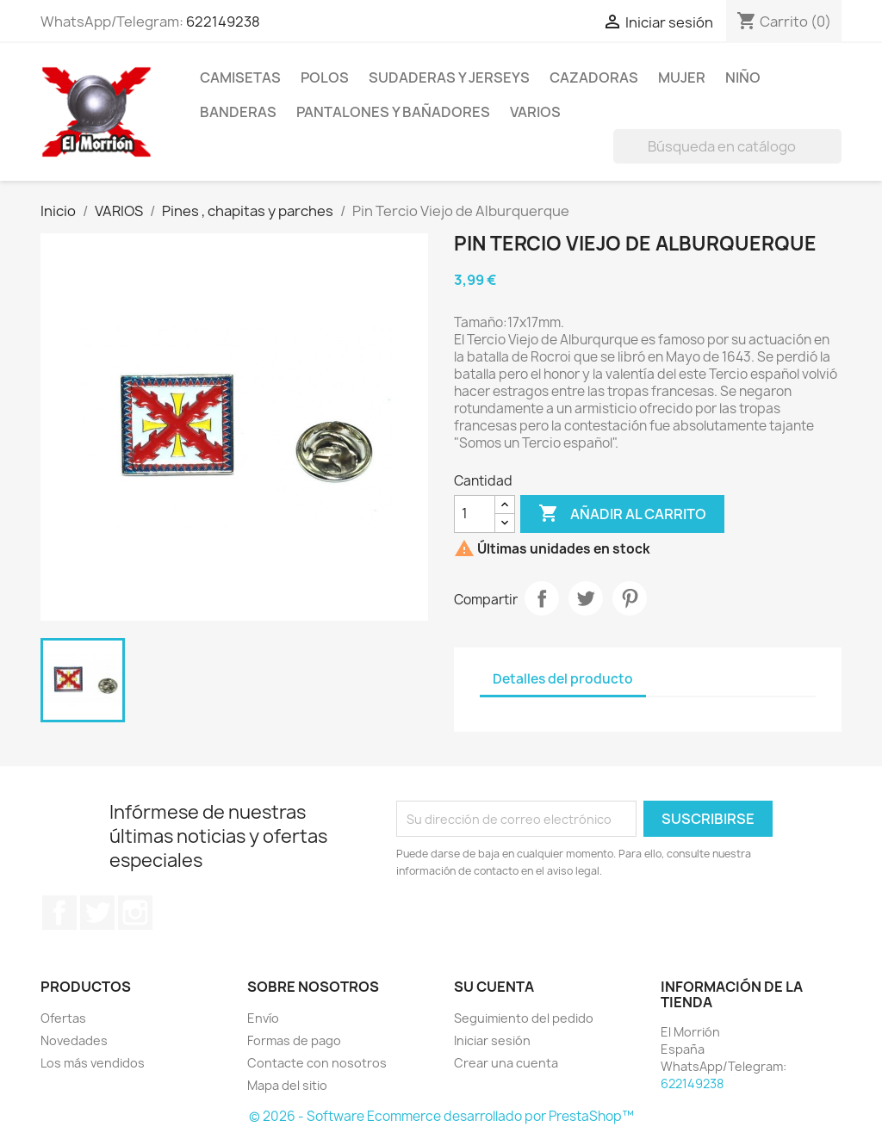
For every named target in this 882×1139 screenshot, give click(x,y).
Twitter (97, 912)
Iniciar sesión (492, 1040)
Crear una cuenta (506, 1063)
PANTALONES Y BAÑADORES (393, 111)
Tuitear (585, 598)
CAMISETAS (240, 77)
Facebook (59, 912)
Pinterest (629, 598)
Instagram (135, 912)
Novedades (74, 1040)
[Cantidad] (474, 514)
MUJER (681, 77)
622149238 (223, 21)
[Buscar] (727, 146)
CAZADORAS (594, 77)
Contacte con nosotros (317, 1063)
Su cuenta (494, 986)
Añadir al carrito (622, 514)
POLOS (325, 77)
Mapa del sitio (287, 1085)
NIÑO (743, 77)
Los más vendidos (92, 1063)
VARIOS (535, 111)
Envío (263, 1018)
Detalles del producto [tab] (563, 679)
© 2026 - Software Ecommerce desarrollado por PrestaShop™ (441, 1116)
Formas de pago (294, 1040)
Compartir (542, 598)
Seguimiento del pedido (523, 1018)
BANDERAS (238, 111)
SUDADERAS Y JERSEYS (449, 77)
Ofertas (63, 1018)
